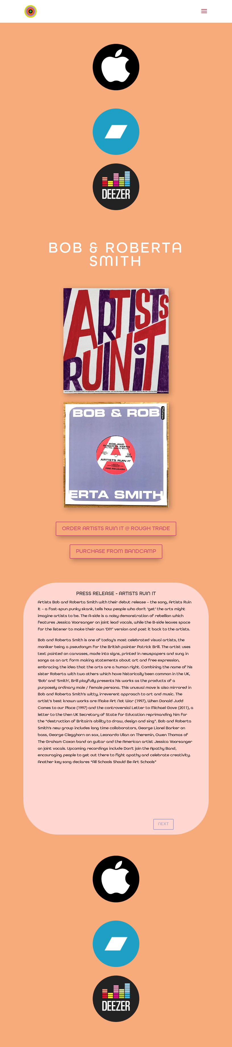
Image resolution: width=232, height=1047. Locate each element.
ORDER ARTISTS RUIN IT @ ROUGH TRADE (116, 529)
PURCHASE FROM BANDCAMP (116, 551)
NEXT (163, 824)
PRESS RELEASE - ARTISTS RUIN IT (116, 593)
